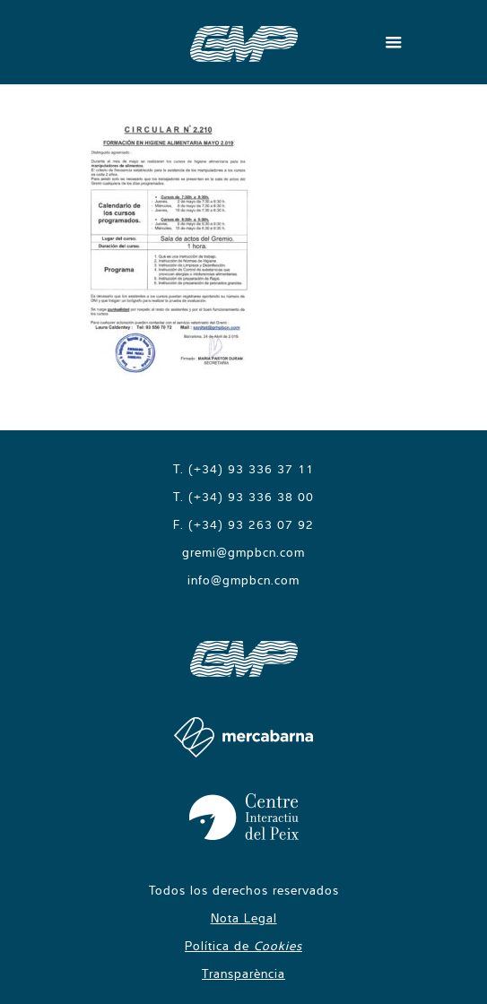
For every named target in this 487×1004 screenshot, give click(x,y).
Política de (243, 946)
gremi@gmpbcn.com (243, 552)
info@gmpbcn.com (243, 580)
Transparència (243, 973)
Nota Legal (244, 918)
